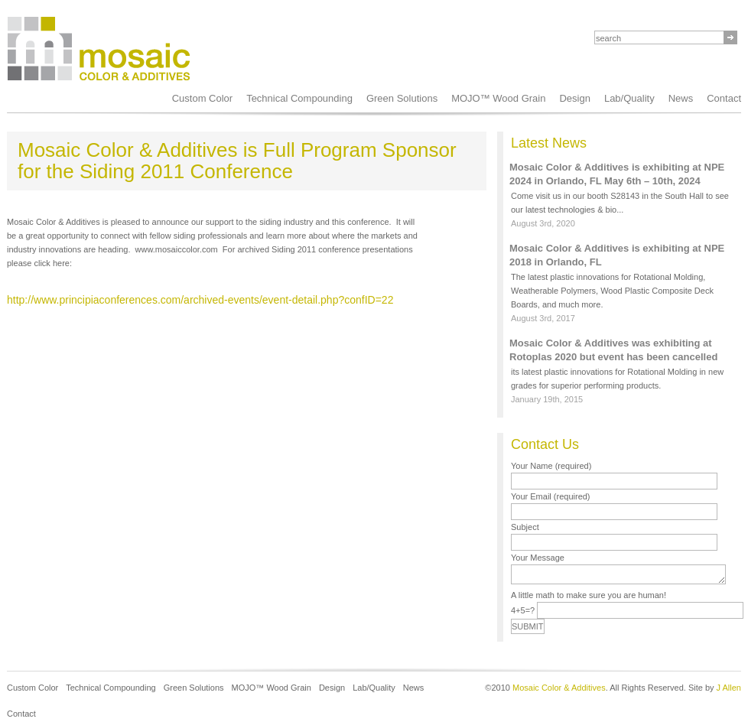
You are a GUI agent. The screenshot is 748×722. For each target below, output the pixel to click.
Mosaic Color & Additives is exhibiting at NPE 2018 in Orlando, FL (616, 255)
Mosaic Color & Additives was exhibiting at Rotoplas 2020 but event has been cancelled (613, 350)
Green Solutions (401, 98)
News (681, 98)
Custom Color (202, 98)
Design (574, 98)
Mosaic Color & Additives (559, 687)
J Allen (729, 687)
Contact (21, 713)
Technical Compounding (299, 98)
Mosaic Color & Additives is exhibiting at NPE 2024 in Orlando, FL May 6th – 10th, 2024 (616, 174)
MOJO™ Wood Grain (498, 98)
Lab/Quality (629, 98)
